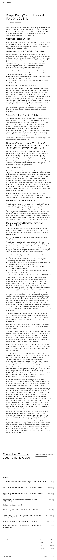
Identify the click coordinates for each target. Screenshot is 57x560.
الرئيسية (9, 2)
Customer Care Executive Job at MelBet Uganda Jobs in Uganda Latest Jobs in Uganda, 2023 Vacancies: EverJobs (25, 516)
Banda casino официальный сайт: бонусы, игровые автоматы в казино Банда (23, 488)
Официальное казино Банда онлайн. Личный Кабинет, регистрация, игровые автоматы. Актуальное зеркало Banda (24, 482)
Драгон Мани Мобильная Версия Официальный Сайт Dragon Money (20, 499)
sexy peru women (20, 295)
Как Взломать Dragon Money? (12, 505)
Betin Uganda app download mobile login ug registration (20, 521)
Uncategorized (18, 22)
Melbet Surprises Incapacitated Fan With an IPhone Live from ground (20, 510)
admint (12, 22)
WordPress (52, 556)
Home (4, 2)
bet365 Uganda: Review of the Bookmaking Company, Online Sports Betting (22, 526)
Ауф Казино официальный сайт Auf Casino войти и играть (45, 455)
